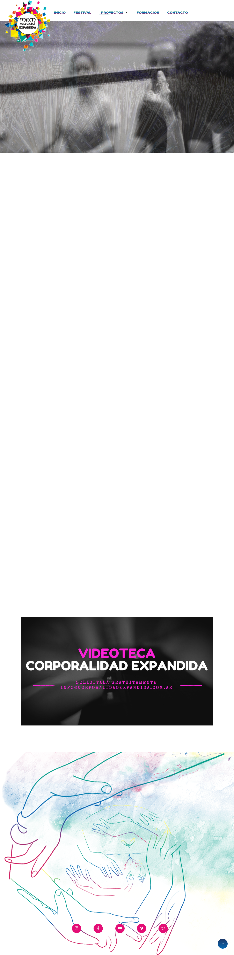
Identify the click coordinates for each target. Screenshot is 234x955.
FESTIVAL (82, 13)
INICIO (60, 13)
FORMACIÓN (148, 13)
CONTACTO (177, 13)
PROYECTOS (113, 13)
